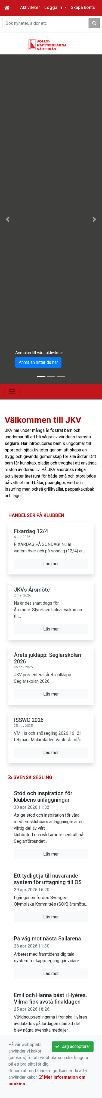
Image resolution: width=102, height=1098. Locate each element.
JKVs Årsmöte (32, 589)
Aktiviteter (30, 7)
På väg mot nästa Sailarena (47, 938)
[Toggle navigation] (12, 391)
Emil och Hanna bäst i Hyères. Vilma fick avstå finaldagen (50, 998)
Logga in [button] (53, 7)
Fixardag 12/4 (31, 531)
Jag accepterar (72, 1046)
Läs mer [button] (51, 563)
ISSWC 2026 (29, 720)
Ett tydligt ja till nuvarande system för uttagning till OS (48, 878)
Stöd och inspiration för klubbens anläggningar (43, 796)
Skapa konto (83, 7)
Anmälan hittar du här (38, 362)
